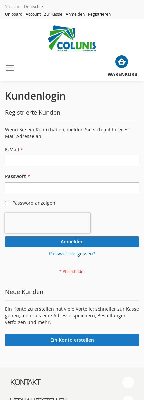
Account (33, 14)
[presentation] (47, 223)
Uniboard (13, 14)
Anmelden (75, 14)
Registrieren (99, 14)
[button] (24, 6)
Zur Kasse (53, 14)
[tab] (72, 382)
